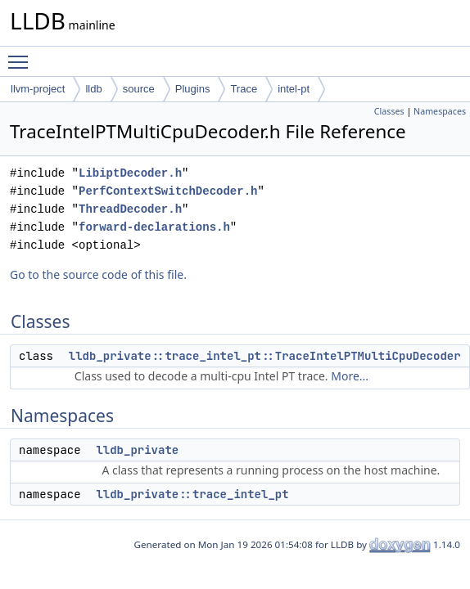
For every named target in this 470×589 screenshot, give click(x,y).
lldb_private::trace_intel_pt (192, 494)
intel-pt (294, 89)
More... (349, 376)
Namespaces (440, 111)
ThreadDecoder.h (130, 209)
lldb (93, 89)
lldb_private (137, 450)
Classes (389, 111)
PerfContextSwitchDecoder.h (168, 191)
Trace (243, 89)
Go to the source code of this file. (98, 274)
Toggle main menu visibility (22, 55)
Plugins (192, 89)
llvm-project (38, 89)
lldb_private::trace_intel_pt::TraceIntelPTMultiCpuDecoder (265, 355)
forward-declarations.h (154, 227)
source (139, 89)
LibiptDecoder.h (130, 173)
